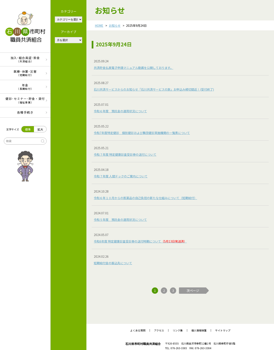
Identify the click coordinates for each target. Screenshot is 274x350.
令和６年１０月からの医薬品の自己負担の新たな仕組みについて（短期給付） (145, 198)
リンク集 (178, 330)
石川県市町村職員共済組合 (143, 344)
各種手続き (25, 112)
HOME (99, 25)
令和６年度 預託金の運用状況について (120, 111)
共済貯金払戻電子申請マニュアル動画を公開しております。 (133, 68)
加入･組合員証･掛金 (25, 59)
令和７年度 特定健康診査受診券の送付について (125, 154)
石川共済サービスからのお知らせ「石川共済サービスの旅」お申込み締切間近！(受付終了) (154, 89)
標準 (28, 129)
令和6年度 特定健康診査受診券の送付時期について (140, 241)
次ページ (193, 290)
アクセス (159, 330)
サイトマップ (222, 330)
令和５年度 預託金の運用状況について (120, 219)
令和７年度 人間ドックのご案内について (121, 176)
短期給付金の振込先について (113, 263)
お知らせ (115, 25)
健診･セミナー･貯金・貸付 (25, 100)
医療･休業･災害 (25, 73)
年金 (25, 86)
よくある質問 (137, 330)
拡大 (40, 129)
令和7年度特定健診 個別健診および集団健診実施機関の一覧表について (142, 133)
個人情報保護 (199, 330)
